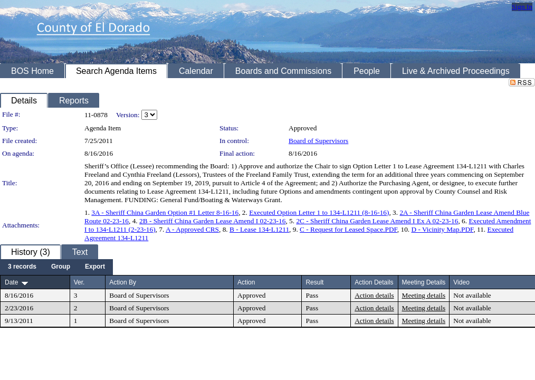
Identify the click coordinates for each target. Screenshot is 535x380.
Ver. (79, 282)
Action (246, 282)
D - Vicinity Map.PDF (443, 229)
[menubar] (56, 267)
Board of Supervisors (318, 141)
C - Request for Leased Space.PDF (348, 229)
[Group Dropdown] (61, 267)
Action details (374, 295)
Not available (472, 295)
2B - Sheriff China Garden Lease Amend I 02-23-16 (212, 221)
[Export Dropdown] (95, 267)
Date (11, 282)
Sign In (522, 7)
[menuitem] (22, 267)
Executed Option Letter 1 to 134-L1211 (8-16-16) (319, 212)
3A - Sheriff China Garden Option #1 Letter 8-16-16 (164, 212)
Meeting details (424, 295)
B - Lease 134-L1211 (259, 229)
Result (314, 282)
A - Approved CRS (192, 229)
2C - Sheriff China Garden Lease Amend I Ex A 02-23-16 (377, 221)
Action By (122, 282)
